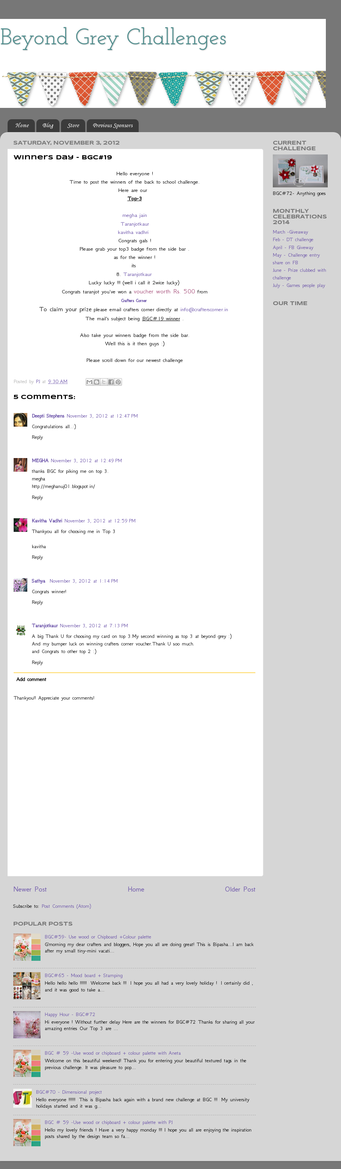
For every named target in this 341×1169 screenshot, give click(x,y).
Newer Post (30, 889)
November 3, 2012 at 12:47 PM (102, 416)
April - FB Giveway (293, 247)
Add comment (31, 679)
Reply (37, 437)
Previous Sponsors (112, 125)
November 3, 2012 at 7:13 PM (94, 625)
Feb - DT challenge (293, 239)
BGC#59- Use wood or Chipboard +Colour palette (98, 937)
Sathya (39, 581)
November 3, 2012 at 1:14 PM (84, 581)
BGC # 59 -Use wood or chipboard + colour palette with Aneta (113, 1053)
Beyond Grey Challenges (113, 38)
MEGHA (40, 460)
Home (21, 125)
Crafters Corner (134, 300)
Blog (47, 125)
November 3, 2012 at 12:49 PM (86, 460)
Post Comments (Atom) (66, 906)
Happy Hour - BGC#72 (70, 1014)
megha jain (134, 215)
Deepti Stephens (48, 416)
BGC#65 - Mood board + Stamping (83, 975)
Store (73, 125)
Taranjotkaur (134, 223)
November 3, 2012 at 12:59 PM (100, 520)
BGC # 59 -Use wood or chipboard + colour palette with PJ (108, 1122)
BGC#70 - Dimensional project (69, 1092)
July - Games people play (299, 285)
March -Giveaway (290, 232)
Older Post (240, 889)
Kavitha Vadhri (47, 520)
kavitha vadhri (133, 232)
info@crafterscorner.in (204, 309)
